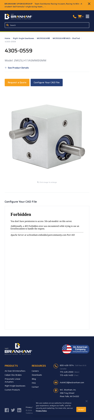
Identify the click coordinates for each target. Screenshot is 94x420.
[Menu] (87, 16)
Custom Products (12, 389)
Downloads (37, 374)
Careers (35, 370)
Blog (34, 378)
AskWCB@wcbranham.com (72, 382)
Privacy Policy (41, 410)
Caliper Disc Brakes (13, 374)
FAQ (34, 382)
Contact (35, 386)
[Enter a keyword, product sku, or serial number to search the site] (47, 25)
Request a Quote (17, 82)
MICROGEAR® (43, 38)
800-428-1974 (73, 367)
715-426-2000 (69, 371)
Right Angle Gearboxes (23, 38)
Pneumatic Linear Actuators (12, 380)
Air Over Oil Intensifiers (15, 370)
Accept (81, 409)
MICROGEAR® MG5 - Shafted (66, 38)
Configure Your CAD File (47, 82)
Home (8, 38)
